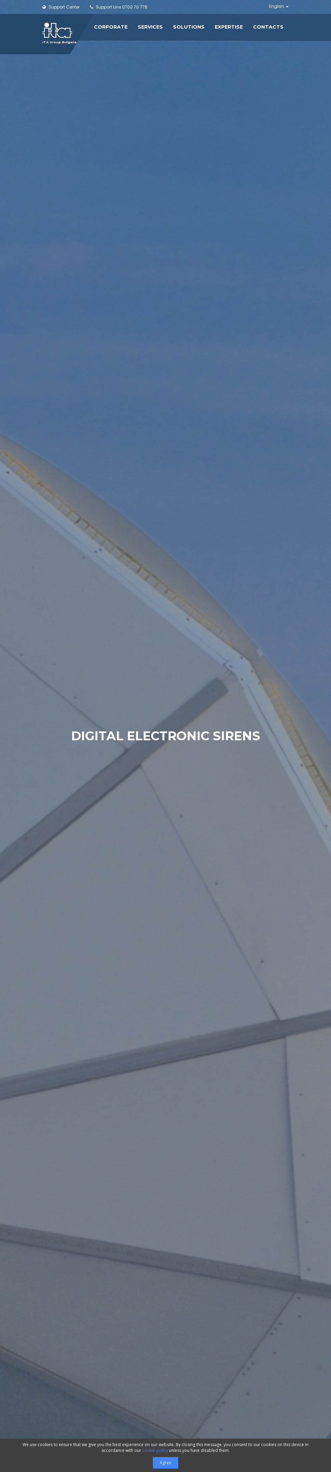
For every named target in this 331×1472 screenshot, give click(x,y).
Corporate (111, 27)
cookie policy (155, 1450)
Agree (165, 1463)
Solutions (188, 27)
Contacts (268, 27)
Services (150, 27)
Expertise (229, 27)
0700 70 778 (118, 7)
